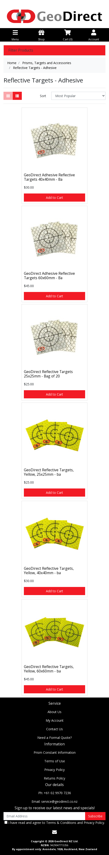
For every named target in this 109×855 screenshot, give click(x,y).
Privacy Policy (54, 769)
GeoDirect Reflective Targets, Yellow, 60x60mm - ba (49, 669)
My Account (55, 720)
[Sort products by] (78, 96)
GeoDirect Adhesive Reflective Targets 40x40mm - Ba (49, 177)
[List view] (17, 96)
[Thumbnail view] (8, 96)
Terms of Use (54, 761)
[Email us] (54, 832)
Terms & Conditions (61, 822)
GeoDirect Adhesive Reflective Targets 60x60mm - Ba (49, 275)
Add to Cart (54, 197)
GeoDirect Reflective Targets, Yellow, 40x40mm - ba (49, 570)
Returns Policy (54, 778)
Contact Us (54, 729)
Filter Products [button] (20, 50)
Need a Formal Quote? (54, 737)
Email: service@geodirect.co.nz (54, 801)
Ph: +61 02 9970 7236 (54, 793)
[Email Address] (44, 816)
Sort (43, 96)
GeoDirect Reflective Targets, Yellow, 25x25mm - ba (49, 472)
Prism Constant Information (55, 752)
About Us (54, 712)
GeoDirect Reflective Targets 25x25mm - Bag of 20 (48, 374)
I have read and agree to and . (54, 822)
